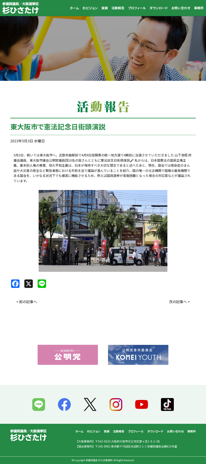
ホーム (74, 7)
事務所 (199, 7)
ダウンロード (158, 7)
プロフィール (137, 7)
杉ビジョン (90, 7)
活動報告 (117, 7)
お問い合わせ (180, 7)
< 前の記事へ (26, 301)
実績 (104, 7)
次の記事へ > (179, 301)
